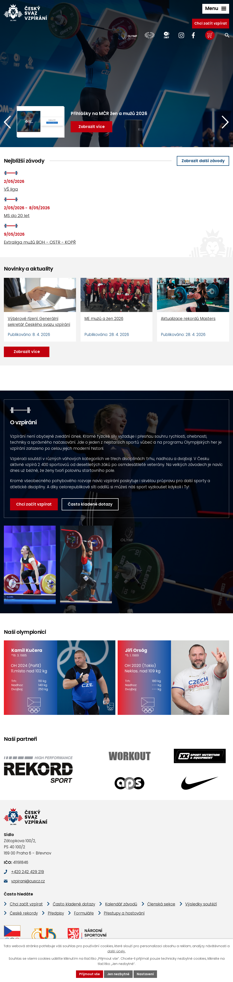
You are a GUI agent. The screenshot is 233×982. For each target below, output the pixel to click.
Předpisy (56, 913)
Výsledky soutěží (201, 904)
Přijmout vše (89, 974)
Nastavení (145, 974)
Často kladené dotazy (90, 504)
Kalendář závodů (121, 904)
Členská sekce (161, 904)
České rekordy (24, 913)
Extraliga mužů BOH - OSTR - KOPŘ (40, 242)
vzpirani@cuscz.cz (28, 881)
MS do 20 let (17, 215)
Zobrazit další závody (203, 161)
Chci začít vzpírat (210, 23)
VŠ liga (11, 189)
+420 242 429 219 (27, 872)
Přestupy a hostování (124, 913)
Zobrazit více (27, 351)
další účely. (116, 951)
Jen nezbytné (118, 974)
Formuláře (84, 913)
